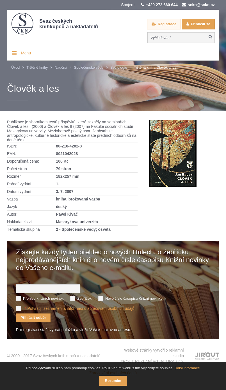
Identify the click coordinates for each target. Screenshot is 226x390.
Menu (26, 53)
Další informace (187, 368)
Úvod (15, 67)
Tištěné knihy (37, 67)
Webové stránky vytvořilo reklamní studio (152, 356)
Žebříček (84, 298)
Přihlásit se (200, 24)
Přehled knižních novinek (43, 298)
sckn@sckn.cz (201, 5)
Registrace (167, 24)
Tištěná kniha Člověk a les (155, 67)
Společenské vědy (89, 67)
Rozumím (113, 381)
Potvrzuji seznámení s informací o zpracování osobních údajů (80, 308)
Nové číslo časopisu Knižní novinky (133, 298)
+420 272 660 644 (162, 5)
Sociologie (118, 67)
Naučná (60, 67)
